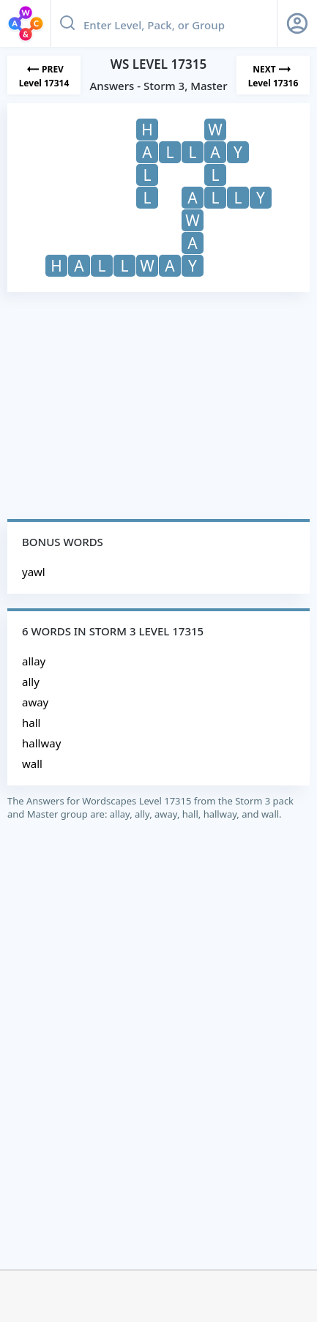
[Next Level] (273, 75)
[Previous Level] (44, 75)
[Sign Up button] (297, 23)
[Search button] (67, 23)
